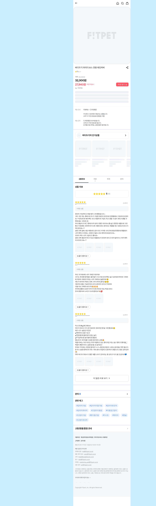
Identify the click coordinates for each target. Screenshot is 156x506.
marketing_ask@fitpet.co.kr (89, 462)
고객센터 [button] (77, 441)
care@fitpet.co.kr (90, 454)
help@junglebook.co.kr (86, 457)
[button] (76, 3)
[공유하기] (127, 67)
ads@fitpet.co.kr (84, 459)
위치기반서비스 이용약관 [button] (100, 437)
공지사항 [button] (83, 441)
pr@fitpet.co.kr (86, 465)
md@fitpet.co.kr (87, 451)
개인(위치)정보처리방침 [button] (87, 437)
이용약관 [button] (77, 437)
